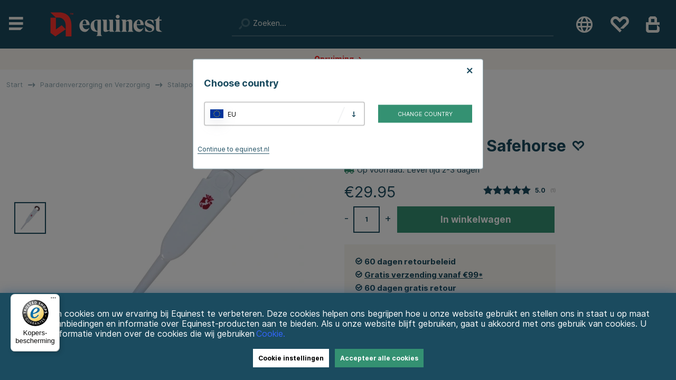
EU (232, 114)
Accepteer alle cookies (379, 358)
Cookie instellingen (291, 358)
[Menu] (53, 300)
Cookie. (270, 334)
